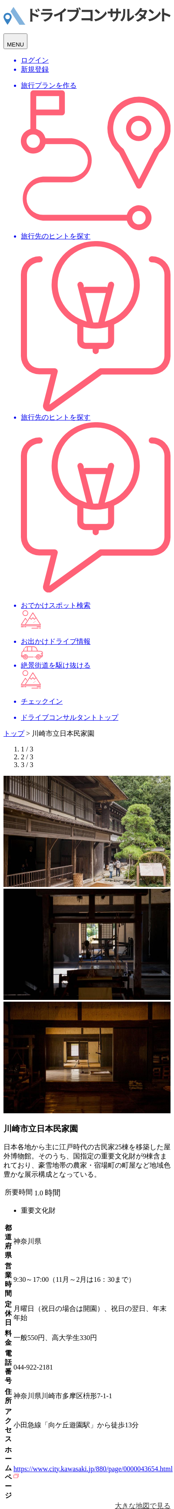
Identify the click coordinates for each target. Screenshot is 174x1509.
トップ (13, 733)
